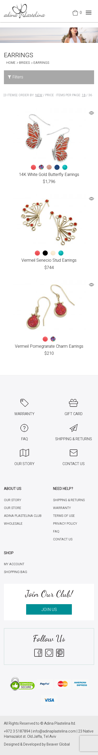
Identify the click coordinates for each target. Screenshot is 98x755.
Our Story (12, 500)
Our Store (12, 508)
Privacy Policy (65, 523)
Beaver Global (58, 744)
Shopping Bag (15, 572)
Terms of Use (64, 515)
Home (10, 62)
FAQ (56, 531)
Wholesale (13, 523)
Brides (24, 62)
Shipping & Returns (69, 500)
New (38, 95)
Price (49, 95)
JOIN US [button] (49, 610)
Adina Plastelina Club (23, 515)
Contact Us (62, 539)
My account (14, 564)
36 (90, 95)
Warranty (62, 508)
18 (83, 95)
